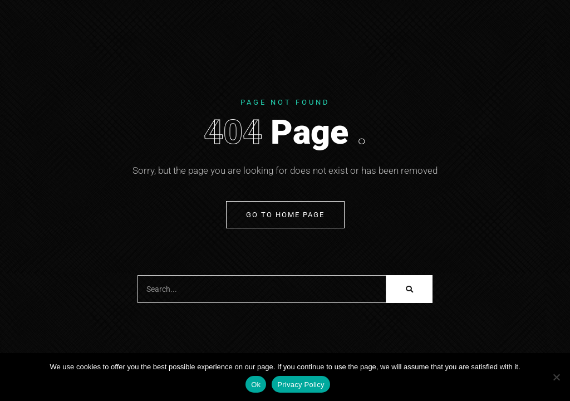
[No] (556, 377)
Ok (256, 384)
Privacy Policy (300, 384)
